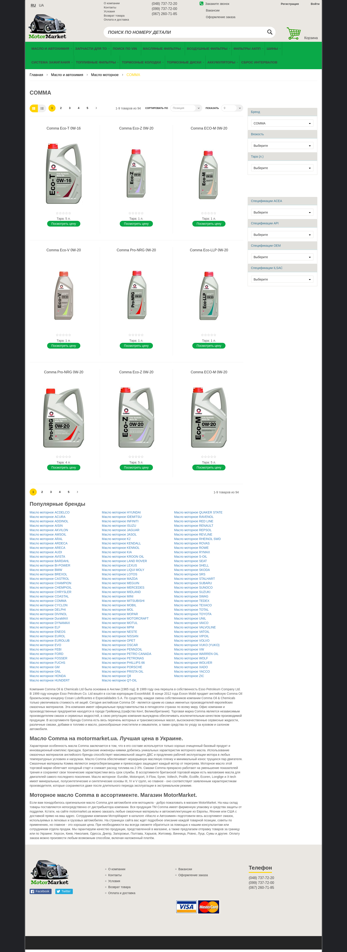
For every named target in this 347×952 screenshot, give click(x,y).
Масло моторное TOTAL (191, 612)
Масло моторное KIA (117, 554)
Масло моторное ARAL (46, 541)
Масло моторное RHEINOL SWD (197, 541)
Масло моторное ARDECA (48, 546)
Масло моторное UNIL (190, 621)
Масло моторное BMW (46, 572)
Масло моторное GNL (45, 674)
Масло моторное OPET (118, 643)
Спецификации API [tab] (265, 225)
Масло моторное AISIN (46, 528)
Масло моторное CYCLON (48, 607)
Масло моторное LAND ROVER (124, 563)
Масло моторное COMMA (48, 603)
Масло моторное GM (45, 669)
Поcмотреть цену (63, 226)
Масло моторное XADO (191, 669)
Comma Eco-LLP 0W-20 (209, 252)
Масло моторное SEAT (190, 563)
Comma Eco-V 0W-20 (63, 252)
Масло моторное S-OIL (190, 559)
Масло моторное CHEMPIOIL (51, 590)
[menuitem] (126, 51)
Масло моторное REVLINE (193, 537)
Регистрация (289, 5)
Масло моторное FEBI (46, 652)
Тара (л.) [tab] (257, 159)
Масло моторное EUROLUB (49, 643)
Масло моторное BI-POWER (50, 568)
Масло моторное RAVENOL (194, 519)
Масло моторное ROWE (191, 550)
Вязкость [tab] (257, 136)
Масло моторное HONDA (48, 678)
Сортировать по (156, 110)
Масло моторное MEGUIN (120, 585)
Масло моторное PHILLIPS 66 (123, 665)
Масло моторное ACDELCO (49, 515)
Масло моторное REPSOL (193, 532)
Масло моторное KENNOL (120, 550)
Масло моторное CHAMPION (50, 585)
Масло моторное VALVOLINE (195, 629)
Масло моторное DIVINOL (48, 616)
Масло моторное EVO (45, 647)
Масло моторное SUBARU (193, 585)
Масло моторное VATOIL (192, 634)
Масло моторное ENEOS (48, 634)
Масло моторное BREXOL (48, 576)
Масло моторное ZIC (189, 678)
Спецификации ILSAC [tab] (267, 270)
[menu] (173, 58)
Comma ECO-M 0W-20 (209, 131)
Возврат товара (114, 17)
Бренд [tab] (255, 114)
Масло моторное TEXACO (193, 607)
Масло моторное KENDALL (121, 546)
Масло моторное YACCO (192, 674)
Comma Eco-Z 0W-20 (136, 131)
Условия (109, 12)
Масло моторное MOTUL (120, 625)
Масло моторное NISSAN (120, 638)
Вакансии (213, 11)
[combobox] (190, 33)
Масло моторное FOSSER (48, 660)
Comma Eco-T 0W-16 (64, 131)
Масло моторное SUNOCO (193, 590)
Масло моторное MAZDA (120, 581)
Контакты (110, 8)
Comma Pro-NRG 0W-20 (136, 252)
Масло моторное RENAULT (193, 528)
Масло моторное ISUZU (119, 528)
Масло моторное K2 (116, 541)
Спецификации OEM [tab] (266, 248)
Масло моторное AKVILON (49, 532)
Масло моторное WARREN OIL (196, 656)
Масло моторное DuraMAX (49, 621)
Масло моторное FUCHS (47, 665)
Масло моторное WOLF (191, 660)
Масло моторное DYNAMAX (50, 625)
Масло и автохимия (67, 77)
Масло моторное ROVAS (192, 546)
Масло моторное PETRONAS (123, 660)
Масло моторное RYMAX (192, 554)
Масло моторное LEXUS (119, 568)
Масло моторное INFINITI (120, 523)
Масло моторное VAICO (191, 625)
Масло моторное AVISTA (47, 559)
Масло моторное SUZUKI (192, 594)
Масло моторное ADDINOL (49, 523)
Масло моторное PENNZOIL (122, 652)
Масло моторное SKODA (192, 572)
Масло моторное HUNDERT (50, 683)
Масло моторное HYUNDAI (121, 515)
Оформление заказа (220, 18)
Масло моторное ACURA (48, 519)
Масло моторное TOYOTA (193, 616)
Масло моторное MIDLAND (121, 594)
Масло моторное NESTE (119, 634)
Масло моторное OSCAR (120, 647)
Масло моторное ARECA (47, 550)
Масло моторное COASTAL (49, 599)
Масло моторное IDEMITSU (122, 519)
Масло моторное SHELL (191, 568)
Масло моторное (105, 77)
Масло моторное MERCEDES (123, 590)
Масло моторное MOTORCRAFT (125, 621)
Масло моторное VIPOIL (191, 638)
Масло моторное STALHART (194, 581)
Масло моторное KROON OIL (123, 559)
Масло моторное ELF (45, 629)
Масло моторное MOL (117, 612)
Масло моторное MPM (118, 629)
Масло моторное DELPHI (48, 612)
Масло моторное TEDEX (191, 603)
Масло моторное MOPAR (120, 616)
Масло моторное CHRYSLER (50, 594)
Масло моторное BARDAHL (49, 563)
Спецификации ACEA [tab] (266, 203)
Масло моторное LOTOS (119, 576)
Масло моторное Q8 (116, 678)
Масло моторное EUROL (47, 638)
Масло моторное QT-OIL (119, 683)
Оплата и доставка (116, 21)
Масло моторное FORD (46, 656)
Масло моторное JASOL (119, 537)
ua (41, 7)
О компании (112, 4)
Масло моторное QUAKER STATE (198, 515)
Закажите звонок (214, 5)
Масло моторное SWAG (191, 599)
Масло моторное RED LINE (193, 523)
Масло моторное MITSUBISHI (123, 603)
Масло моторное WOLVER (193, 665)
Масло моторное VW (189, 652)
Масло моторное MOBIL (119, 607)
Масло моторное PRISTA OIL (122, 674)
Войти (315, 5)
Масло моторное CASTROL (49, 581)
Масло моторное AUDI (46, 554)
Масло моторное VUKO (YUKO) (197, 647)
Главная (37, 77)
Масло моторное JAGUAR (120, 532)
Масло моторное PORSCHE (122, 669)
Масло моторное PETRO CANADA (126, 656)
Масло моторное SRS (190, 576)
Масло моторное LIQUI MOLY (123, 572)
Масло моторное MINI (117, 599)
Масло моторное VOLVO (192, 643)
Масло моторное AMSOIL (48, 537)
